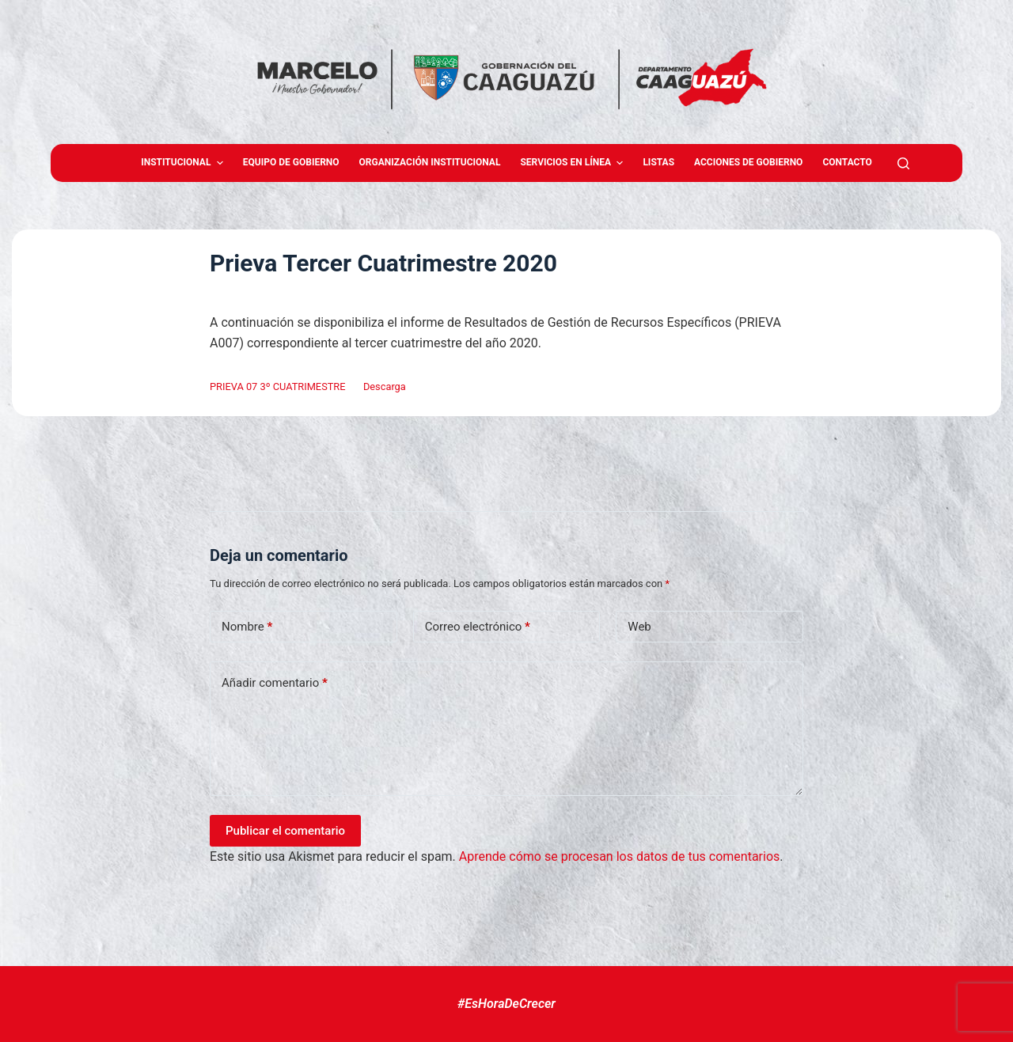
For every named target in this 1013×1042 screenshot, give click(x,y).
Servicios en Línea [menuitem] (573, 163)
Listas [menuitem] (658, 162)
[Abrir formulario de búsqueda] (903, 163)
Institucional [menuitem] (184, 163)
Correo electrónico (477, 627)
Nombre (247, 627)
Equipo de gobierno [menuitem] (291, 162)
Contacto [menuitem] (846, 162)
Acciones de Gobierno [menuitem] (748, 162)
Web (639, 627)
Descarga (384, 386)
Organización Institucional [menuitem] (430, 162)
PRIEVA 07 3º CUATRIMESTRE (278, 386)
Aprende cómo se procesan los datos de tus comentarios (619, 856)
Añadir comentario (275, 683)
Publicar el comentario (285, 831)
